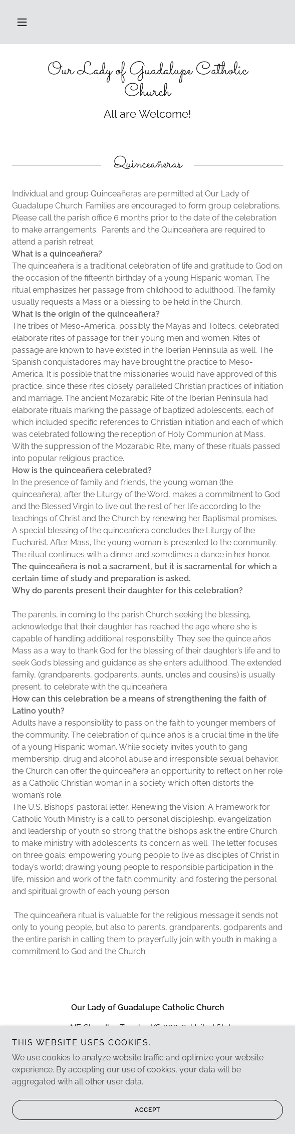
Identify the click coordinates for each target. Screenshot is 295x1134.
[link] (147, 81)
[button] (22, 22)
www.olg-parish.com (147, 1075)
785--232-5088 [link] (147, 1048)
